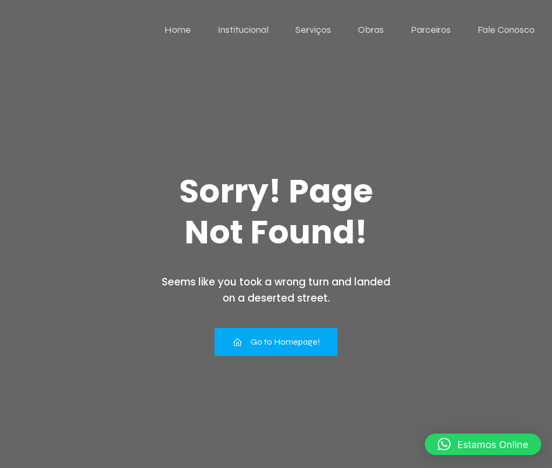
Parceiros (431, 30)
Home (177, 30)
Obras (371, 30)
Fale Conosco (506, 30)
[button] (483, 444)
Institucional (243, 30)
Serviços (313, 30)
